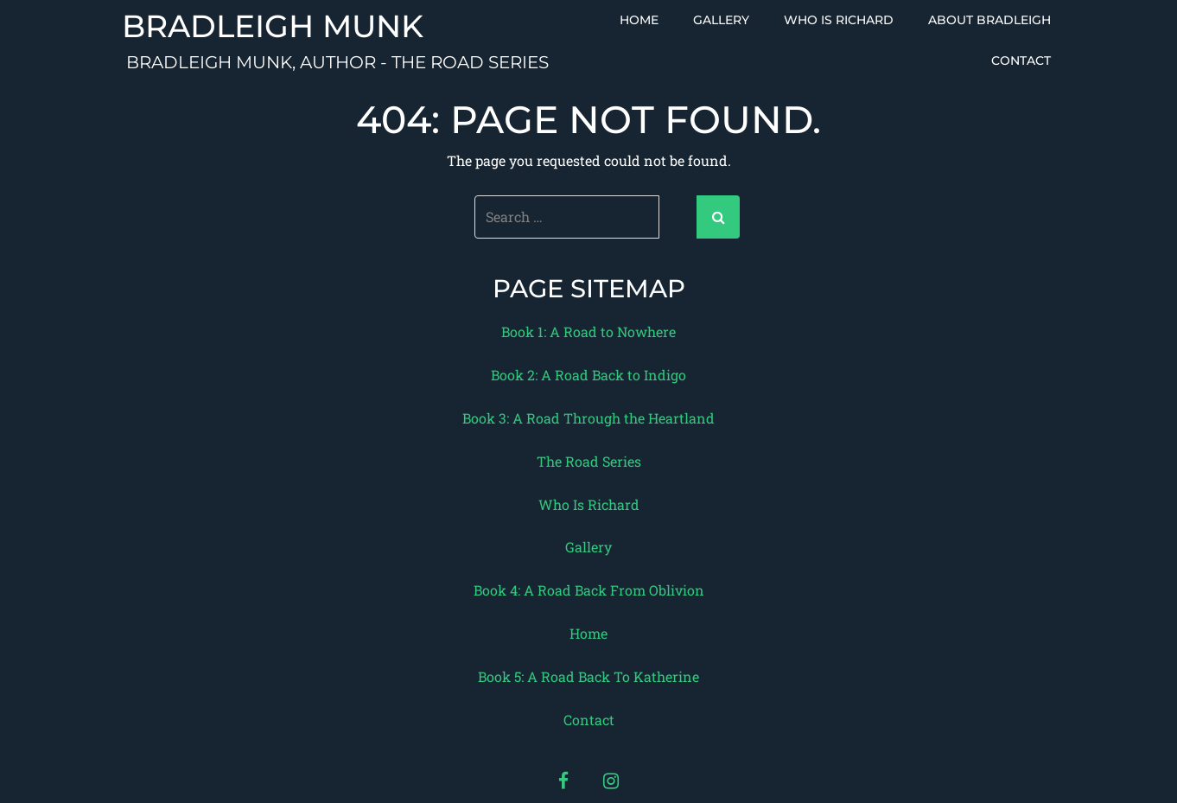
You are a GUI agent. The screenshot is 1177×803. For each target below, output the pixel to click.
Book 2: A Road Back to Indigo (588, 375)
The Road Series (589, 461)
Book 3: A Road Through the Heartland (588, 418)
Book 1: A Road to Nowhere (588, 331)
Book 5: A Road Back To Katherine (588, 676)
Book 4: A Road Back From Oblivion (589, 590)
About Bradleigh (989, 20)
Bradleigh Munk (272, 27)
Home (639, 20)
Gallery (721, 20)
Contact (1021, 60)
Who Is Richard (839, 20)
